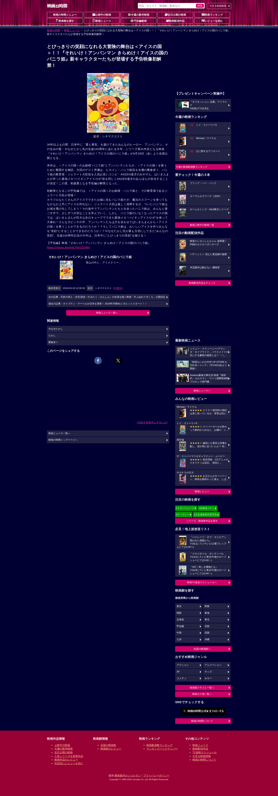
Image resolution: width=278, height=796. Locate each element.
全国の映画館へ (202, 648)
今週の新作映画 (138, 14)
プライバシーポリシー (156, 775)
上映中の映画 (101, 14)
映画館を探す (65, 20)
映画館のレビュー (110, 748)
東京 (179, 606)
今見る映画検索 (217, 5)
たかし (52, 335)
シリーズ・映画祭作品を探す (202, 520)
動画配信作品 (175, 20)
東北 (207, 619)
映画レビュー (202, 491)
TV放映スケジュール (204, 752)
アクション (183, 665)
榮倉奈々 (53, 342)
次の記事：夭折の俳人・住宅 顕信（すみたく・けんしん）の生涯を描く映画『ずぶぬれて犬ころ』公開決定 (106, 297)
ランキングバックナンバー (162, 748)
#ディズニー (182, 514)
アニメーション (213, 665)
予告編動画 (139, 20)
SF (178, 671)
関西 (179, 613)
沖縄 (207, 639)
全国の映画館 (108, 745)
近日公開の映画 (175, 14)
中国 (179, 632)
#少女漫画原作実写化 (205, 514)
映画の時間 (53, 30)
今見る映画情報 (201, 756)
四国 (207, 632)
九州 (179, 639)
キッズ (208, 671)
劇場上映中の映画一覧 (202, 225)
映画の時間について (202, 721)
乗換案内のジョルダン (128, 775)
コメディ (181, 678)
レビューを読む (212, 20)
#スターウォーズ (185, 508)
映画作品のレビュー (66, 759)
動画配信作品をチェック (202, 283)
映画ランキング (212, 14)
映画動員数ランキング (159, 745)
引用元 (117, 288)
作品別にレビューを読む (68, 763)
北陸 (207, 626)
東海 (207, 613)
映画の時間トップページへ (63, 440)
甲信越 (180, 626)
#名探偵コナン (206, 508)
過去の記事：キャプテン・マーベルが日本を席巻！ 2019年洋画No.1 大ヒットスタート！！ (97, 303)
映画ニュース (101, 20)
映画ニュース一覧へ (107, 312)
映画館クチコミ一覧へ (202, 687)
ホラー (208, 678)
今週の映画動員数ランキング (191, 166)
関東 (207, 606)
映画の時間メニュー (65, 14)
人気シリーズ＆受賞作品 (68, 756)
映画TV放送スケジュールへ (202, 582)
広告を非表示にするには (152, 422)
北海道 (180, 619)
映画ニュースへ (202, 390)
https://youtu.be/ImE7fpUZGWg (68, 247)
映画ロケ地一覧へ (202, 694)
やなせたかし (55, 329)
